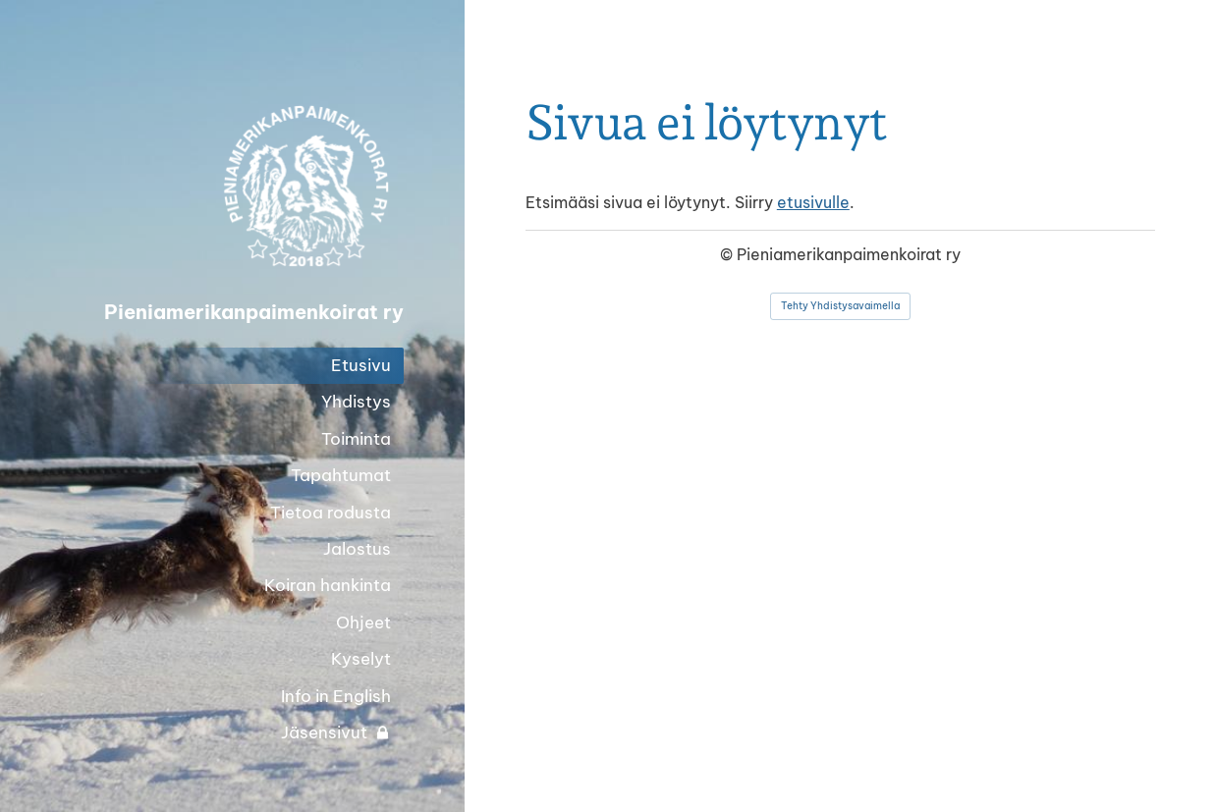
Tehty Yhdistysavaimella (840, 305)
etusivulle (813, 202)
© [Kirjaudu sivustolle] (728, 254)
